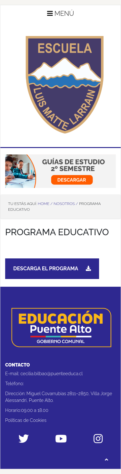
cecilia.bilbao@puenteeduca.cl (51, 373)
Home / (45, 203)
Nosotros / (66, 203)
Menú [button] (60, 13)
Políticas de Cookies (25, 420)
